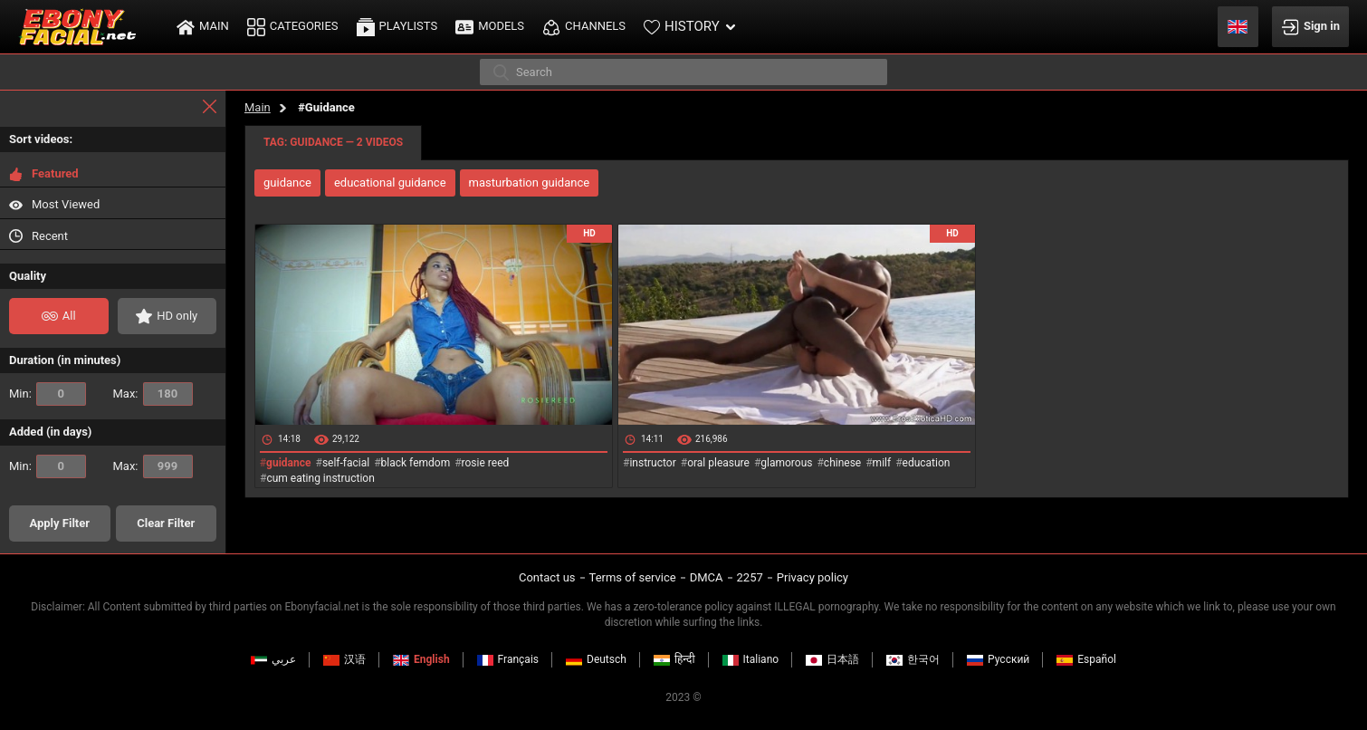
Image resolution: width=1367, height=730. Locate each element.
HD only (166, 316)
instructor (652, 462)
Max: (153, 394)
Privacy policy (812, 577)
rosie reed (486, 462)
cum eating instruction (320, 478)
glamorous (786, 462)
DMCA (706, 577)
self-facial (345, 462)
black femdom (416, 462)
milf (882, 462)
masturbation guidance (529, 182)
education (927, 462)
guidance (287, 182)
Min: (47, 394)
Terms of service (632, 577)
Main (257, 107)
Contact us (547, 577)
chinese (842, 462)
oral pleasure (718, 462)
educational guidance (390, 182)
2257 (750, 577)
